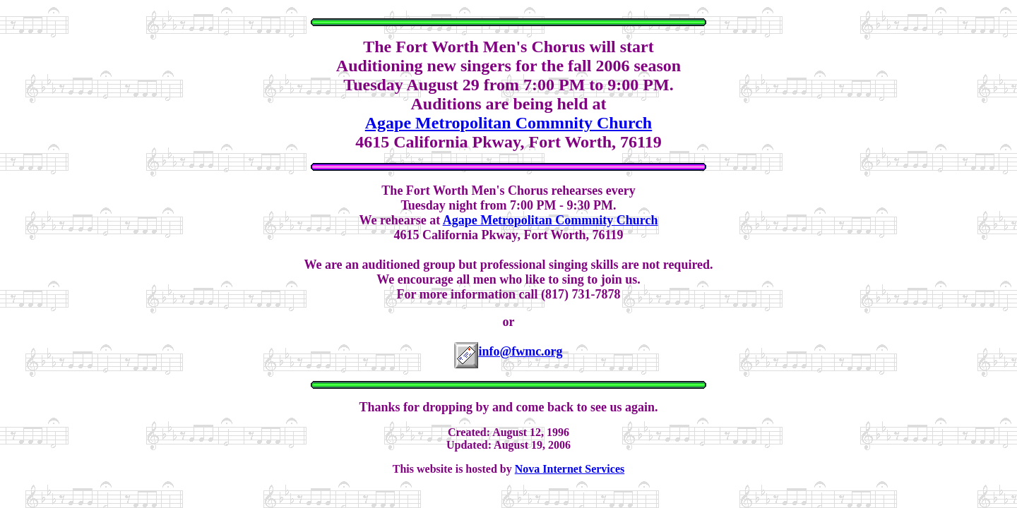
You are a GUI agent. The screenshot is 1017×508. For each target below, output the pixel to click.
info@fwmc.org (520, 351)
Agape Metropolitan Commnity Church (508, 123)
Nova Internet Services (570, 469)
